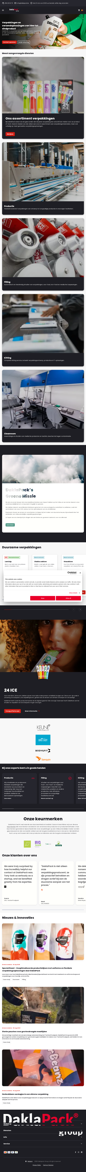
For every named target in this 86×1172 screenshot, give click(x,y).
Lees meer (10, 525)
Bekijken (10, 134)
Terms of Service (48, 1165)
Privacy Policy (37, 1165)
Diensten (43, 1130)
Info (43, 1137)
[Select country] (82, 10)
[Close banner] (80, 572)
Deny (42, 598)
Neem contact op (47, 798)
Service (43, 1144)
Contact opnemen (9, 42)
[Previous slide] (73, 609)
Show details (73, 593)
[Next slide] (83, 18)
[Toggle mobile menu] (3, 10)
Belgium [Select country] (30, 1161)
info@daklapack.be (21, 3)
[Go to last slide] (76, 18)
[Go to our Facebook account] (75, 1152)
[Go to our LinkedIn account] (81, 1152)
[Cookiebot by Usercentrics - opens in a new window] (68, 573)
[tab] (39, 46)
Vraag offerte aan (12, 711)
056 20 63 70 (7, 3)
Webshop (43, 1124)
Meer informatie (32, 711)
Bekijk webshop (23, 42)
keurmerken (11, 827)
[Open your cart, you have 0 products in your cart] (79, 10)
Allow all (68, 598)
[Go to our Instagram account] (78, 1152)
